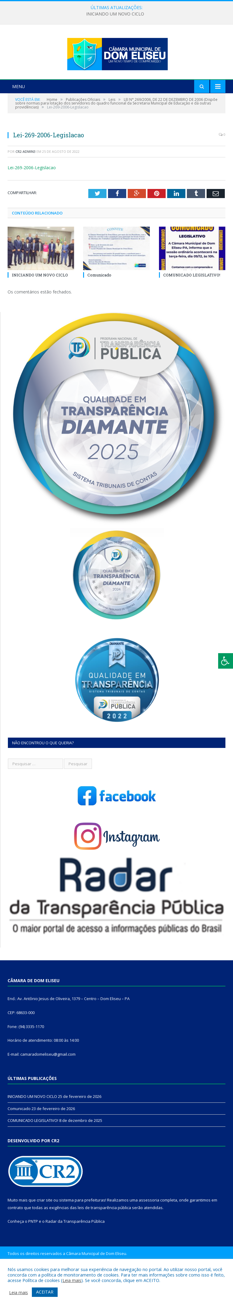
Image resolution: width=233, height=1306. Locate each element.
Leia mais (71, 1280)
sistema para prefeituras (82, 1233)
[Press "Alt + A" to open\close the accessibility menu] (225, 661)
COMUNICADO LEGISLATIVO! (191, 307)
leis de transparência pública (104, 1240)
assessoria (149, 1233)
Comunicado (99, 307)
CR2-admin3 (25, 184)
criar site (44, 1233)
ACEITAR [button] (44, 1292)
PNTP (33, 1254)
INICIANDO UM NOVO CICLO (115, 14)
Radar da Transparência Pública (75, 1254)
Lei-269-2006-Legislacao (32, 200)
